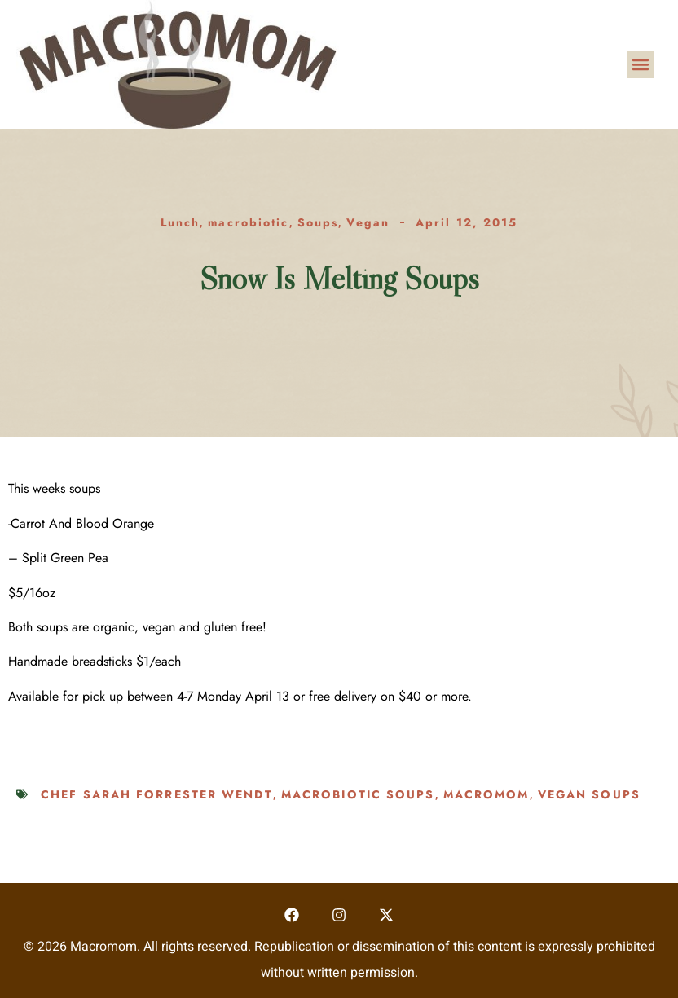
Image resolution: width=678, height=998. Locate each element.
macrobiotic (248, 222)
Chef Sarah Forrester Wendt (157, 794)
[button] (640, 64)
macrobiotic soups (358, 794)
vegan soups (589, 794)
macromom (486, 794)
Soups (318, 222)
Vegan (368, 222)
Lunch (180, 222)
